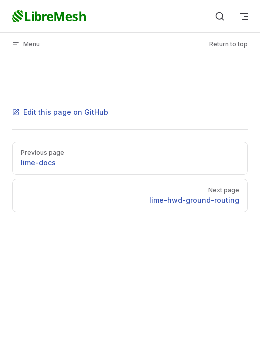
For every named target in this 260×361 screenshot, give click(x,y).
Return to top (228, 44)
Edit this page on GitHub (60, 112)
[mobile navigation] (244, 16)
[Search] (220, 16)
